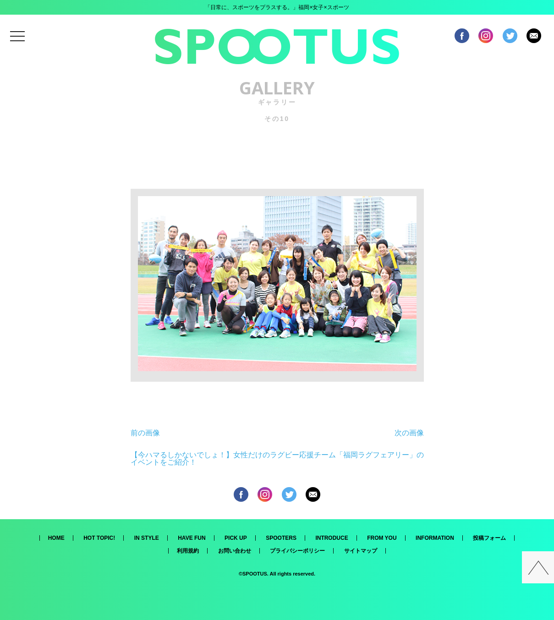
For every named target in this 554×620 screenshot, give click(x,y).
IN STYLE (146, 538)
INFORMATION (435, 538)
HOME (56, 538)
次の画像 (409, 433)
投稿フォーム (489, 538)
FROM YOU (381, 538)
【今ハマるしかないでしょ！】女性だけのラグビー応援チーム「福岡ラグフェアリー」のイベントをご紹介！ (277, 458)
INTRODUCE (331, 538)
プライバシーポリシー (297, 551)
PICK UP (236, 538)
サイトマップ (360, 551)
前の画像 (145, 433)
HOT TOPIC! (99, 538)
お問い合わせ (234, 551)
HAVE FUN (191, 538)
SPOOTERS (281, 538)
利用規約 (188, 551)
